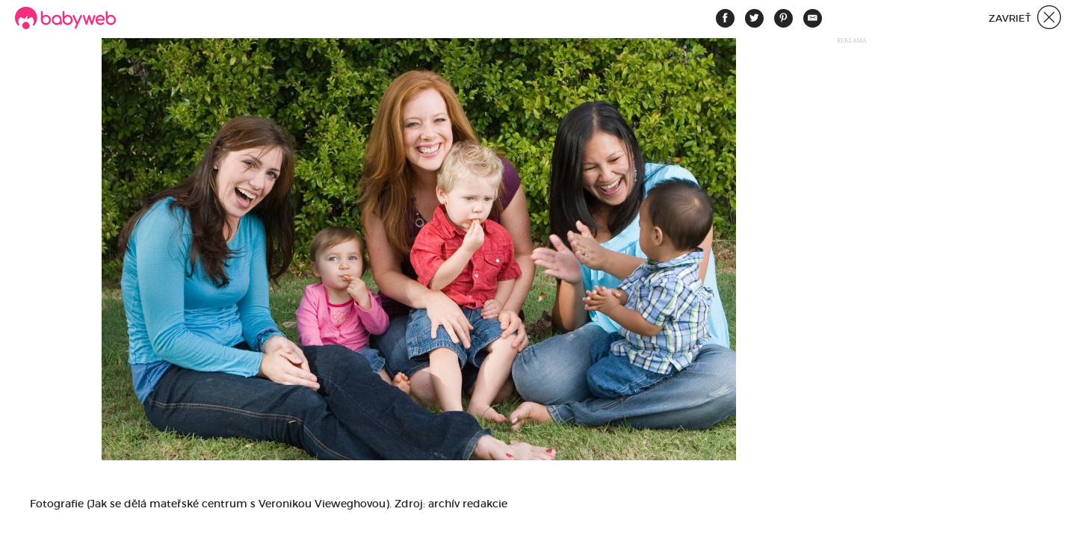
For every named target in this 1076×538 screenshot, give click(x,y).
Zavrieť (1025, 19)
